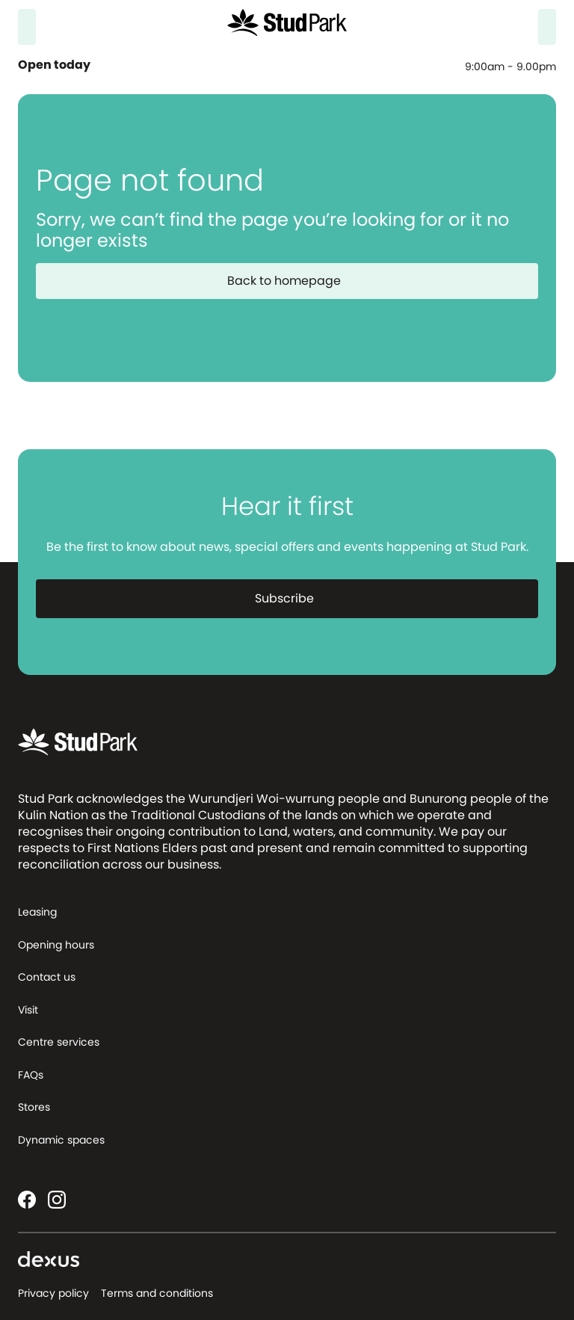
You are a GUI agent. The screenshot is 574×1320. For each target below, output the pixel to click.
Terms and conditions (157, 1293)
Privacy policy (53, 1293)
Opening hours (56, 944)
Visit (28, 1009)
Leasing (37, 911)
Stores (34, 1107)
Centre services (58, 1041)
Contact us (46, 976)
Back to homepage (293, 280)
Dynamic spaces (61, 1139)
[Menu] (547, 27)
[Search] (27, 27)
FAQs (30, 1074)
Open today (55, 65)
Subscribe (293, 598)
